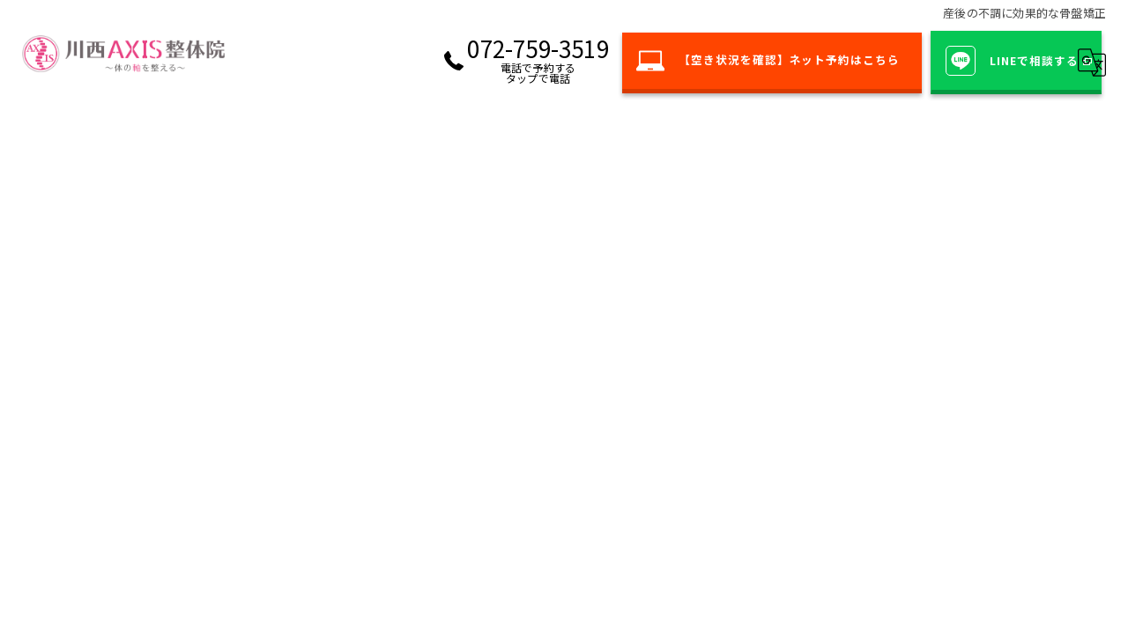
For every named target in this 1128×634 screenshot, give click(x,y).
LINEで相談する (1009, 61)
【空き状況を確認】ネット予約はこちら (752, 61)
